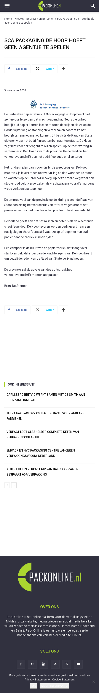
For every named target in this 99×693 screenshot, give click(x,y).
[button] (7, 6)
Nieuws (19, 19)
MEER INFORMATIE (54, 685)
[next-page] (14, 485)
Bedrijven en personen (40, 19)
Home (8, 19)
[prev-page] (7, 485)
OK (34, 685)
